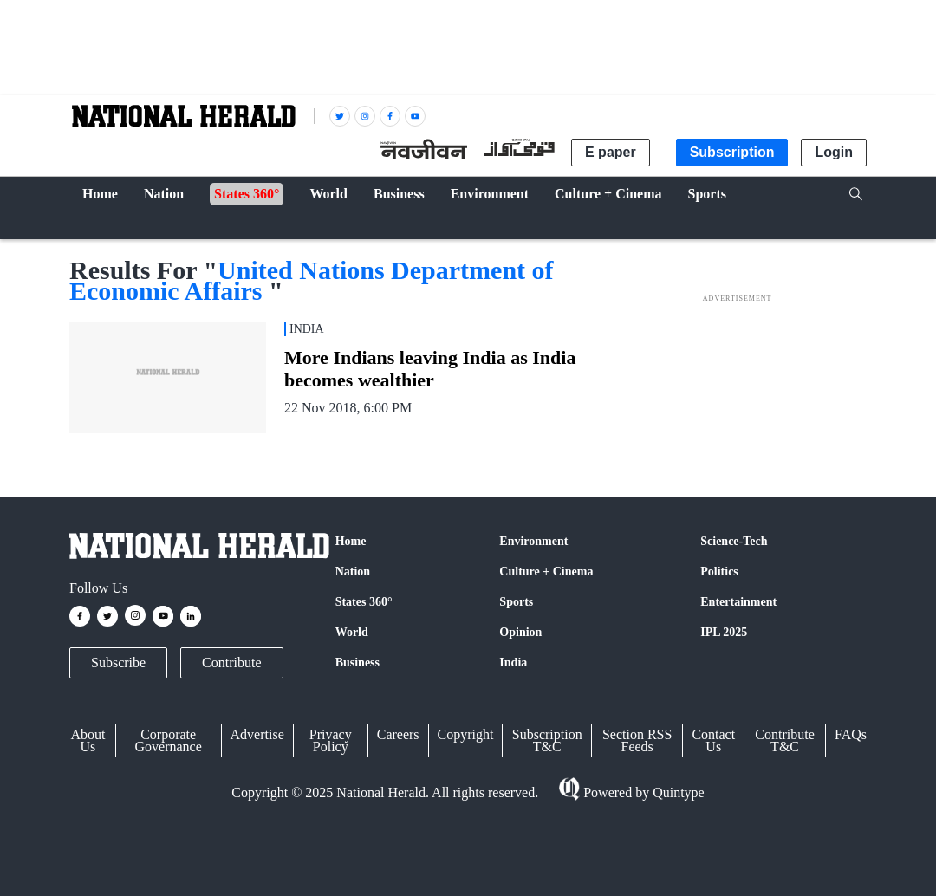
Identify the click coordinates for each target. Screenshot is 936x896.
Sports (516, 601)
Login (834, 152)
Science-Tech (733, 541)
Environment (533, 541)
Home (351, 541)
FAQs (851, 734)
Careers (398, 734)
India (513, 662)
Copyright (466, 734)
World (351, 632)
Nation (352, 571)
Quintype (677, 792)
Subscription (732, 152)
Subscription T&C (547, 740)
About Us (87, 740)
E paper (610, 152)
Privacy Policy (330, 740)
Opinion (520, 632)
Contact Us (713, 740)
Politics (719, 571)
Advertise (257, 734)
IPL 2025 (723, 632)
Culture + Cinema (546, 571)
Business (357, 662)
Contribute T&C (784, 740)
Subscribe (118, 662)
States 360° (364, 601)
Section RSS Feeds (637, 740)
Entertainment (738, 601)
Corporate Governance (168, 740)
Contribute (231, 662)
